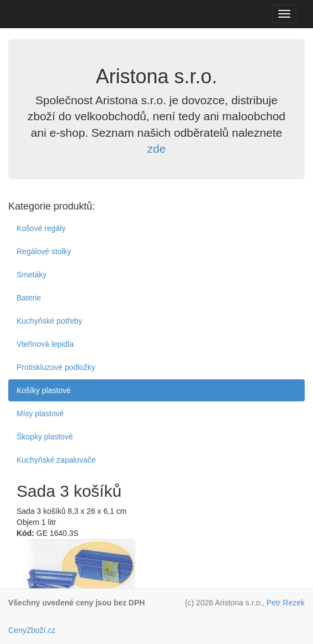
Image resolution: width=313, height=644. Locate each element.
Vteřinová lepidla (45, 344)
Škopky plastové (45, 436)
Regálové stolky (44, 251)
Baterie (29, 297)
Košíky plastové (44, 390)
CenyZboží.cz (32, 630)
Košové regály (41, 228)
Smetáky (31, 274)
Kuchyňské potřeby (49, 320)
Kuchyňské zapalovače (56, 459)
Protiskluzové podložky (56, 367)
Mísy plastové (40, 413)
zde (156, 148)
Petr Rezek (286, 602)
